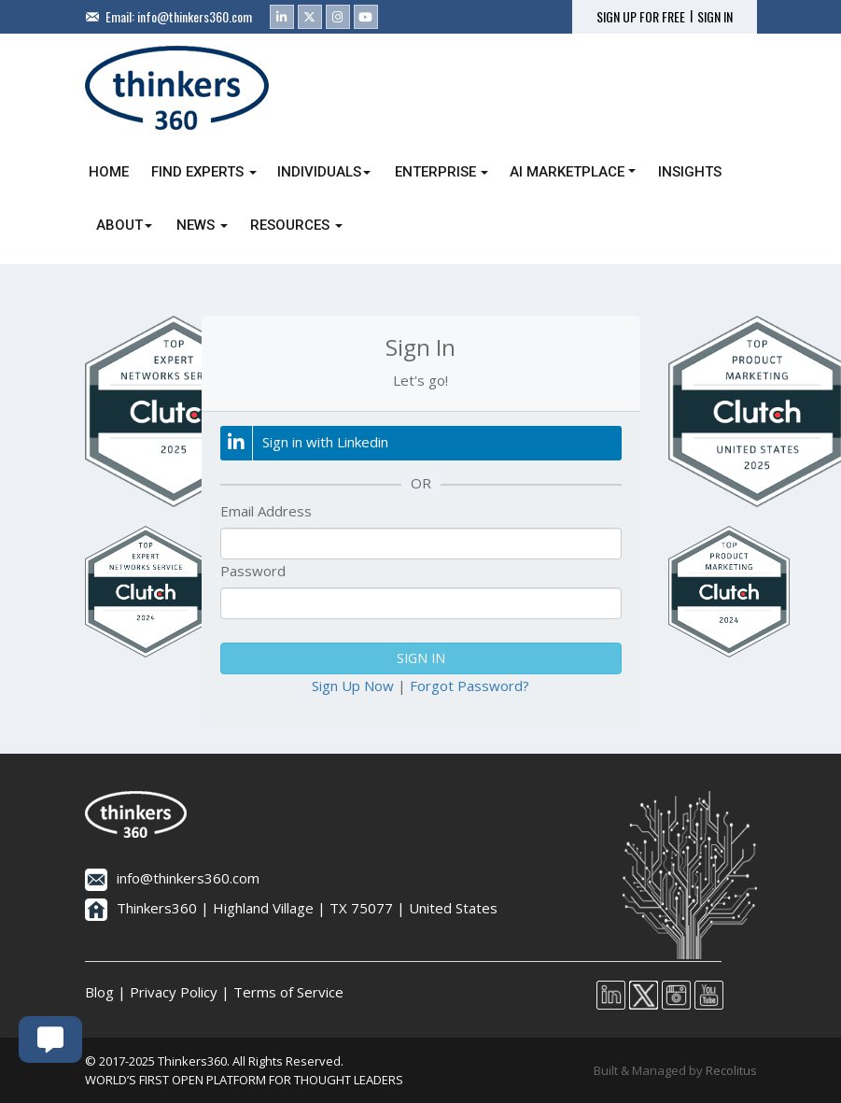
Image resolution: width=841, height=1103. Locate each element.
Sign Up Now (353, 685)
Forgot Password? (469, 685)
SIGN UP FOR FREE (640, 16)
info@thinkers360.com (194, 16)
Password (253, 570)
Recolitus (731, 1070)
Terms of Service (288, 992)
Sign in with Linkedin (304, 443)
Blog (99, 992)
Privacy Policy (173, 992)
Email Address (266, 511)
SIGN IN (715, 16)
